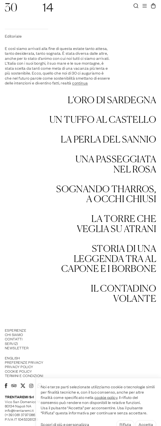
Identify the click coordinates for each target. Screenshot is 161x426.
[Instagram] (31, 386)
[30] (11, 10)
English (12, 357)
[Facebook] (6, 386)
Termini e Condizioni (24, 375)
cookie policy (105, 408)
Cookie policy (18, 371)
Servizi (11, 343)
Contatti (13, 338)
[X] (22, 386)
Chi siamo (14, 334)
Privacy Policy (19, 366)
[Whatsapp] (39, 386)
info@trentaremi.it (19, 410)
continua (80, 82)
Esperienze (15, 330)
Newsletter (16, 347)
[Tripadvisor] (14, 386)
